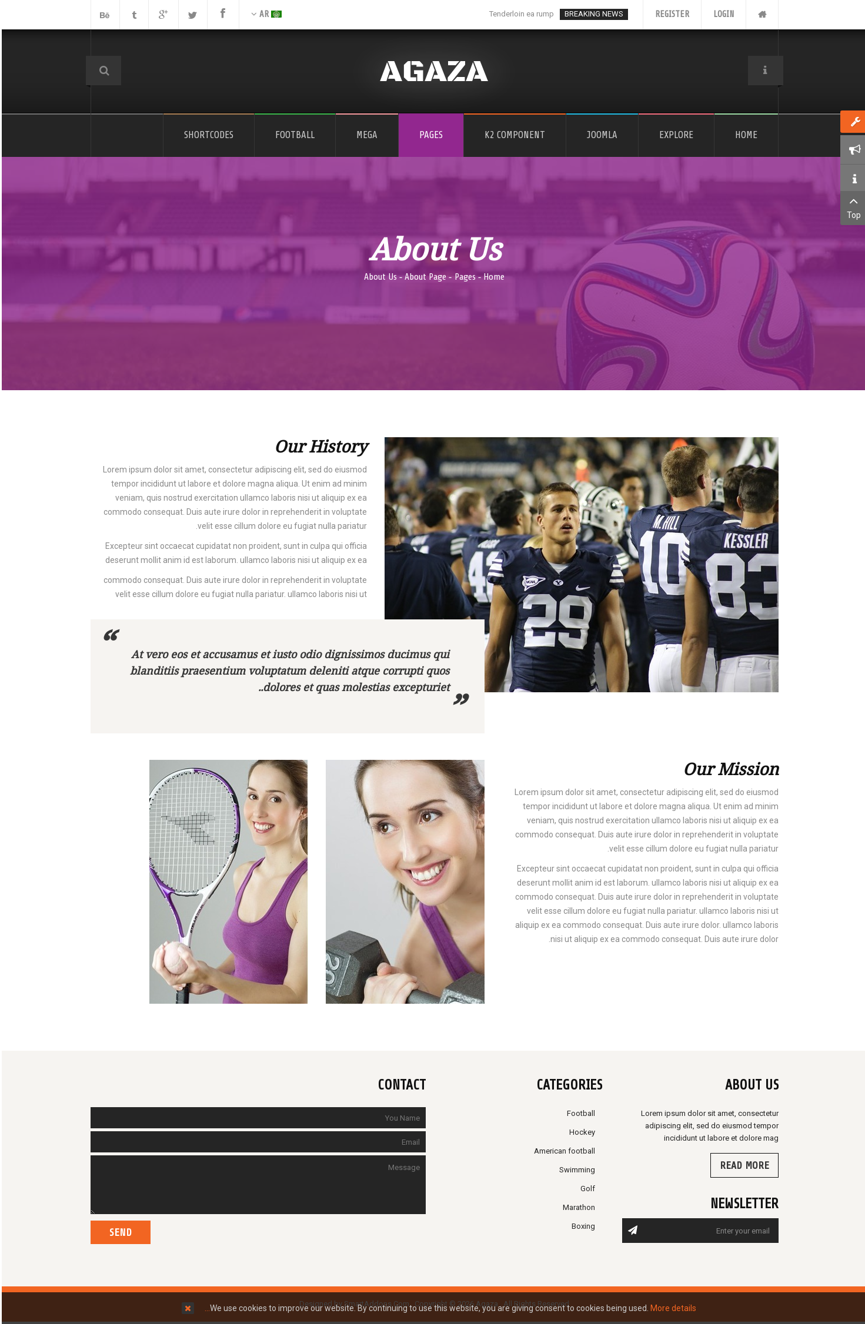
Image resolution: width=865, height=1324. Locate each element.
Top (852, 207)
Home (492, 276)
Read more (742, 1165)
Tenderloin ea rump (519, 13)
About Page (424, 276)
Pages (463, 276)
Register (670, 14)
